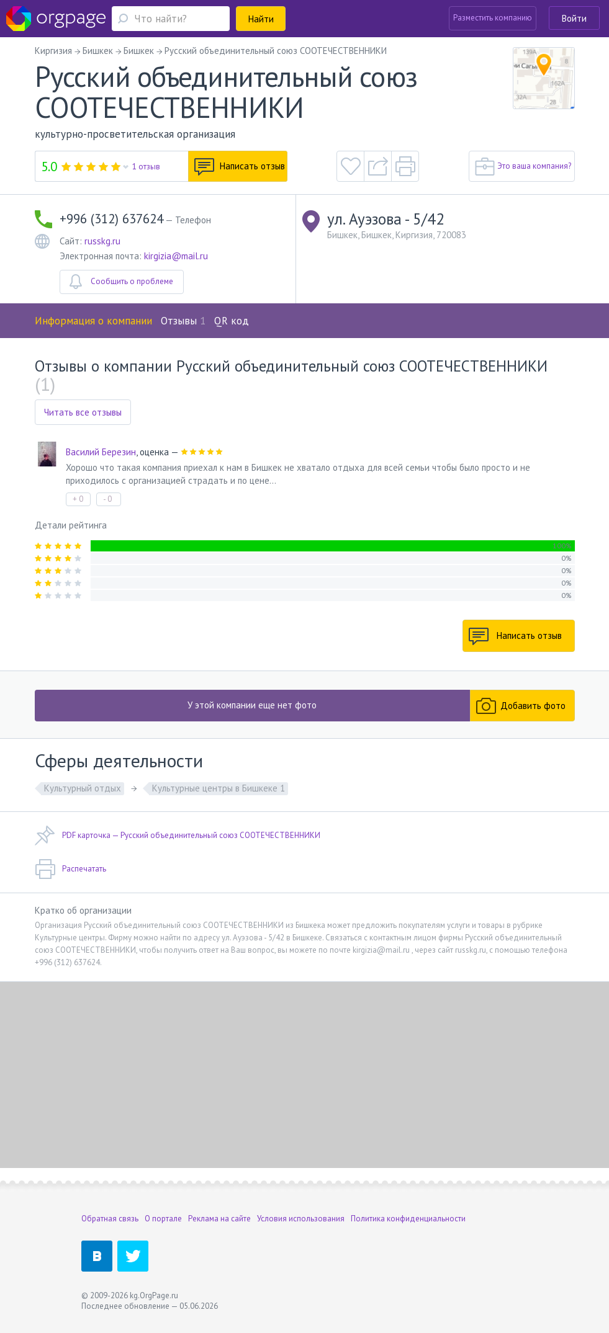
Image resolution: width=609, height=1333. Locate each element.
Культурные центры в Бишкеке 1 (218, 788)
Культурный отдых (82, 788)
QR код (231, 321)
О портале (163, 1218)
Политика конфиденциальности (408, 1218)
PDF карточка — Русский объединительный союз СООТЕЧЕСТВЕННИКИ (177, 835)
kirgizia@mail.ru (176, 256)
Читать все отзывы (83, 412)
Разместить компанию (492, 17)
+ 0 (78, 499)
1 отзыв (146, 166)
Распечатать (70, 869)
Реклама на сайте (219, 1218)
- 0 (107, 499)
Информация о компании (93, 321)
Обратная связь (109, 1218)
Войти (574, 18)
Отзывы (183, 321)
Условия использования (301, 1218)
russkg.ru (102, 241)
